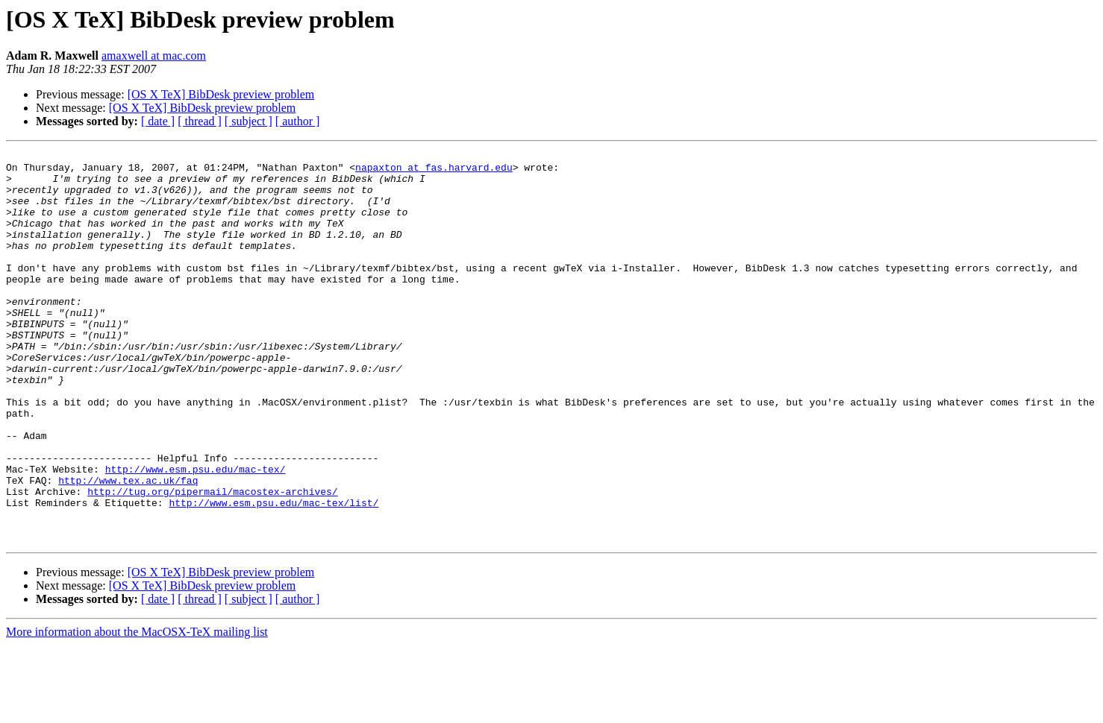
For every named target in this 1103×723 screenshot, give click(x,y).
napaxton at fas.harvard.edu (434, 171)
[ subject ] (248, 121)
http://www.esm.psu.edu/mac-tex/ (195, 533)
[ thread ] (200, 121)
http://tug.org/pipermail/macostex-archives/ (212, 560)
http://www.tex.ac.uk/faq (128, 547)
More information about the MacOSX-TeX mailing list (137, 710)
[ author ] (297, 121)
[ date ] (158, 121)
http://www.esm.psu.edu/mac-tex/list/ (273, 574)
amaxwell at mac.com (153, 55)
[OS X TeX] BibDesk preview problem (221, 94)
